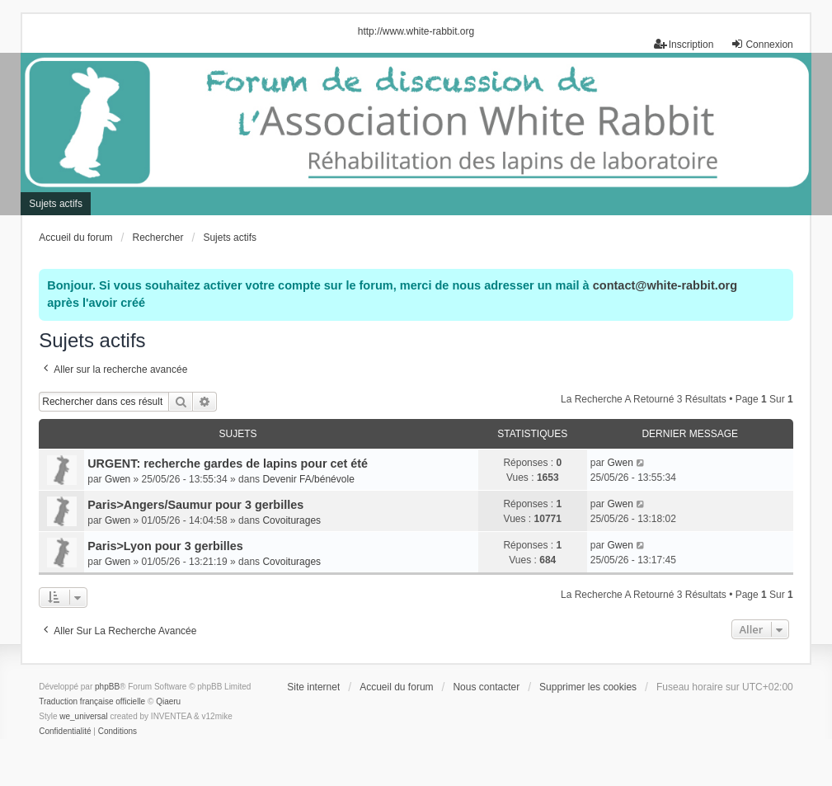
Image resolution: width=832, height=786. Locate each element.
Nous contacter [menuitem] (486, 687)
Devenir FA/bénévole (308, 479)
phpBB (107, 686)
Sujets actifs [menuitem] (55, 203)
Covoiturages (291, 520)
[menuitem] (65, 731)
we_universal (83, 716)
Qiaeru (168, 701)
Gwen (117, 479)
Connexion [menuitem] (761, 44)
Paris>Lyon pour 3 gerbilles (165, 546)
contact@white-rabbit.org (665, 285)
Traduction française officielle (92, 701)
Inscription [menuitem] (684, 44)
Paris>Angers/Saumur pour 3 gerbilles (195, 504)
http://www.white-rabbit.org (416, 31)
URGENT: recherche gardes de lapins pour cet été (227, 463)
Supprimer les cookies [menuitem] (588, 687)
